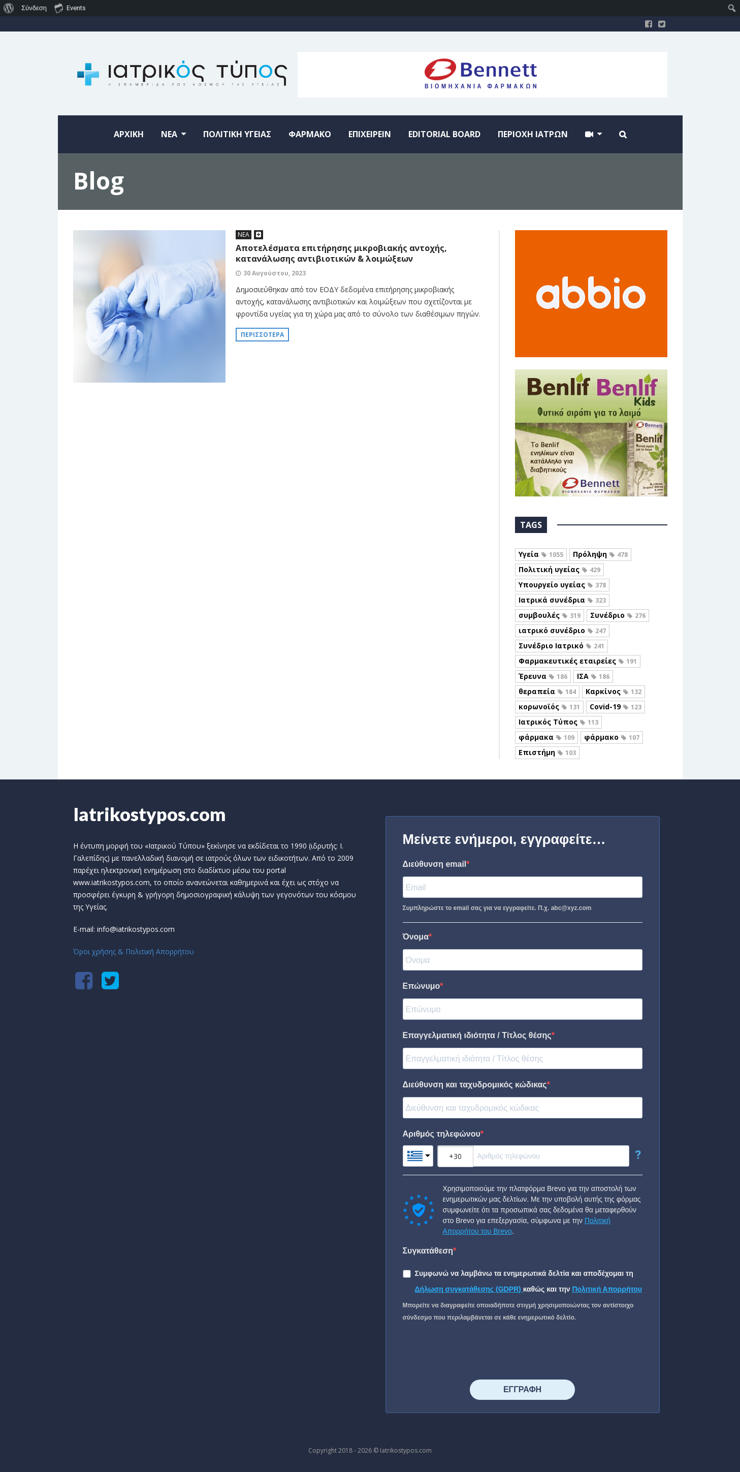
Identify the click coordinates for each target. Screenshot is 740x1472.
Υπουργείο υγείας (562, 584)
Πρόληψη (600, 554)
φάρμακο (611, 737)
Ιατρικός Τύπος (558, 722)
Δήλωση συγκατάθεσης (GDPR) (469, 1289)
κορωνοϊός (549, 706)
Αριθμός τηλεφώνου (441, 1134)
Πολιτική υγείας (559, 569)
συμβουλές (550, 615)
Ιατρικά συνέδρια (562, 600)
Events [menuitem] (70, 7)
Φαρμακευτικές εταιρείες (578, 661)
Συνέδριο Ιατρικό (561, 645)
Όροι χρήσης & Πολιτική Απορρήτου (133, 951)
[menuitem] (9, 8)
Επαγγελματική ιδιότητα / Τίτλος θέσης (477, 1035)
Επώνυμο (421, 986)
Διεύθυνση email (435, 864)
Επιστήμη (547, 752)
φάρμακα (546, 737)
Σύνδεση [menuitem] (34, 8)
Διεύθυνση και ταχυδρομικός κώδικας (475, 1084)
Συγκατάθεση (428, 1250)
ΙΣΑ (593, 676)
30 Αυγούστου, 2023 (274, 273)
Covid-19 (615, 706)
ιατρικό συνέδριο (562, 630)
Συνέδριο (618, 615)
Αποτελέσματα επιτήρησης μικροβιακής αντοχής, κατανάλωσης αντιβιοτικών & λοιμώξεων (341, 253)
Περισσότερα (262, 334)
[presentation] (480, 1351)
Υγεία (541, 554)
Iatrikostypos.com (149, 814)
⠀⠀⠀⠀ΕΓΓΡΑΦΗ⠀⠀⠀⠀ (522, 1389)
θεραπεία (547, 691)
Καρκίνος (613, 691)
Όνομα (416, 936)
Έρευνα (543, 676)
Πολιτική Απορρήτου (607, 1289)
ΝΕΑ (243, 234)
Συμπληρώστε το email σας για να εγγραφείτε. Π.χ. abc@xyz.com (497, 908)
